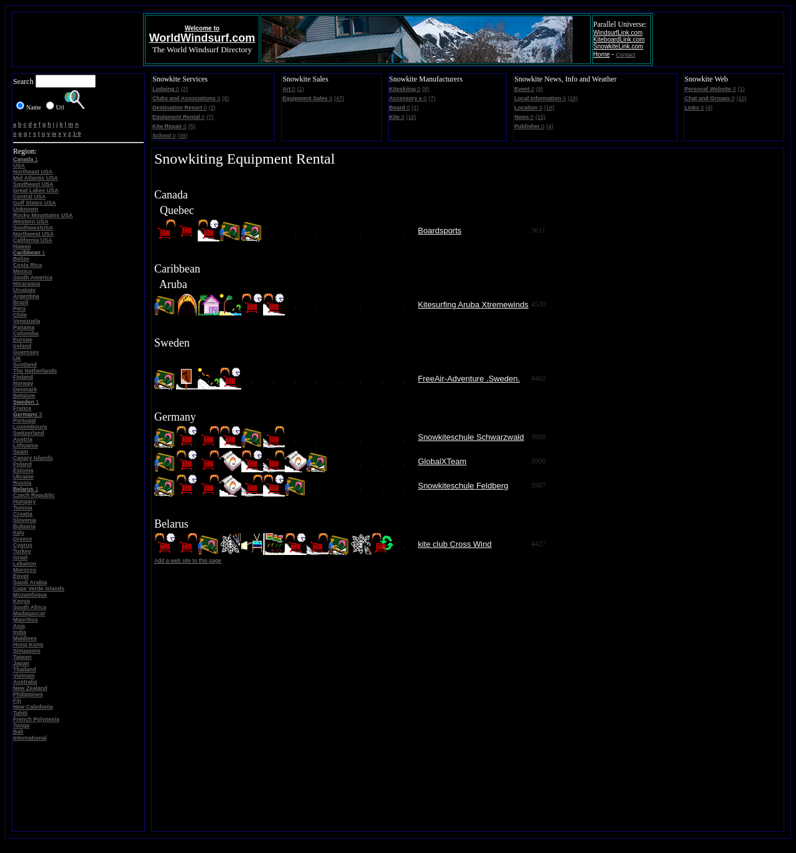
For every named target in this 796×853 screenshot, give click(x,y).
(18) (573, 98)
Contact (626, 55)
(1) (300, 89)
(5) (191, 126)
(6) (225, 98)
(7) (209, 117)
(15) (540, 117)
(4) (550, 126)
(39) (183, 136)
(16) (411, 117)
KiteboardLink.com (619, 39)
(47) (339, 98)
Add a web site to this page (187, 560)
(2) (184, 89)
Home (601, 54)
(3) (212, 108)
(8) (425, 89)
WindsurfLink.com (617, 32)
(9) (539, 89)
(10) (741, 98)
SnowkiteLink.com (618, 46)
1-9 (77, 134)
